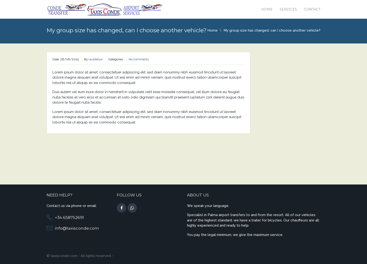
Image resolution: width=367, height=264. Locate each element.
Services (288, 9)
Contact (312, 9)
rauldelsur (95, 59)
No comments (139, 59)
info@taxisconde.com (77, 228)
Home (267, 9)
